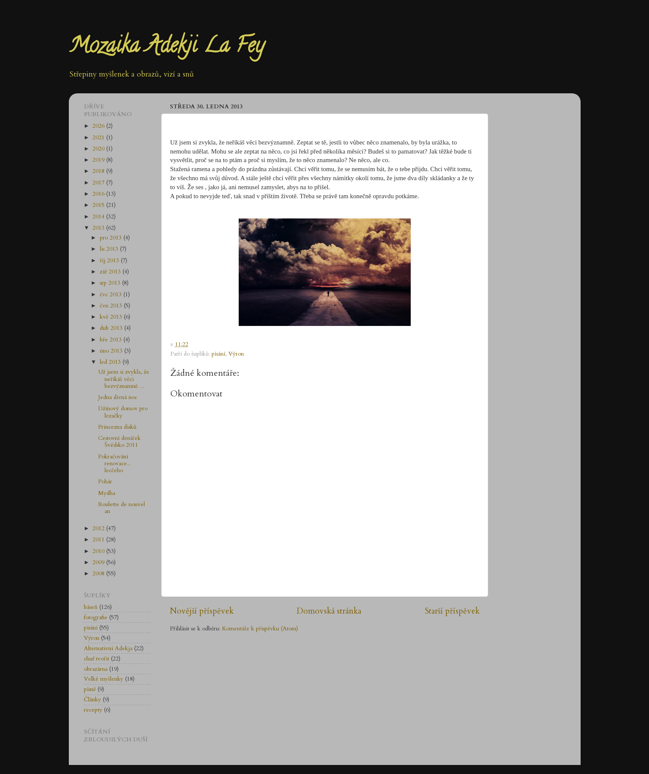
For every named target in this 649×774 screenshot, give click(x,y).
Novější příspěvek (202, 611)
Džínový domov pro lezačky (123, 412)
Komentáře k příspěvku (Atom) (260, 629)
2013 (99, 228)
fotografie (96, 617)
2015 (99, 205)
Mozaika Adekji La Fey (166, 47)
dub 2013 (112, 328)
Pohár (105, 481)
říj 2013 (110, 260)
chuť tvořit (96, 659)
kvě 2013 (112, 317)
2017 (99, 183)
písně (90, 689)
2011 (99, 540)
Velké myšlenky (103, 679)
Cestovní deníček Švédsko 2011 (119, 441)
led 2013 (111, 362)
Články (92, 699)
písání (218, 354)
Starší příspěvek (452, 611)
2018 (99, 171)
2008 (99, 573)
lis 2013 (110, 249)
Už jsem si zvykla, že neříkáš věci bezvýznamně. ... (123, 379)
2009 (99, 562)
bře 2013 (111, 340)
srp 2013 (111, 283)
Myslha (106, 493)
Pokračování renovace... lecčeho (114, 463)
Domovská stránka (329, 611)
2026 (99, 126)
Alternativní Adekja (108, 648)
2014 (99, 217)
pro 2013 (111, 238)
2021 (99, 137)
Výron (236, 354)
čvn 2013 (112, 306)
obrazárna (96, 669)
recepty (93, 710)
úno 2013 (112, 351)
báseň (91, 607)
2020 (99, 149)
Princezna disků (117, 427)
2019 (99, 160)
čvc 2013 (111, 294)
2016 (99, 194)
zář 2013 (111, 272)
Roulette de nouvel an (121, 508)
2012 (99, 528)
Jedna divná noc (117, 397)
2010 (99, 551)
